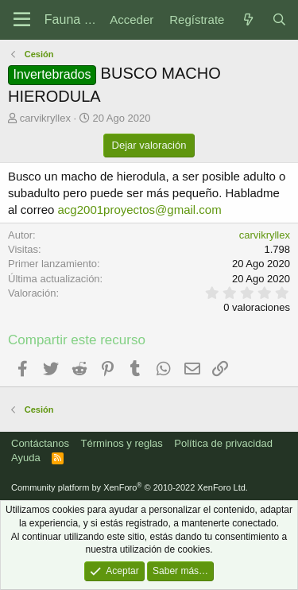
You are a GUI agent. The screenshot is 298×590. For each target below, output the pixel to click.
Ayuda (26, 458)
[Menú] (22, 20)
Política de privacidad (223, 443)
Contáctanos (40, 443)
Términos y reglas (122, 443)
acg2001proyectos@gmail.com (140, 209)
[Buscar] (279, 19)
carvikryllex (45, 118)
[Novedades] (247, 19)
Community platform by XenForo (129, 487)
